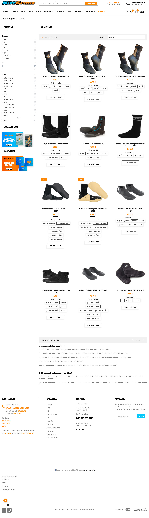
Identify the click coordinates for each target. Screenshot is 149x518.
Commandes (6, 479)
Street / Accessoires (53, 428)
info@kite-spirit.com (27, 433)
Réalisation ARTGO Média (86, 509)
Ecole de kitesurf (52, 438)
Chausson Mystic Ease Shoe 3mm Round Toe (56, 291)
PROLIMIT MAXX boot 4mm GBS (93, 143)
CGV (68, 509)
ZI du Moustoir (6, 421)
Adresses (5, 486)
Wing (48, 408)
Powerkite (50, 421)
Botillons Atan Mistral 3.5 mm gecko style (130, 76)
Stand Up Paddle (52, 414)
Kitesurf (49, 404)
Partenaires (74, 509)
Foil (48, 411)
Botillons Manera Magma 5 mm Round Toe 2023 (93, 210)
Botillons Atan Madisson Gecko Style (56, 76)
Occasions (50, 431)
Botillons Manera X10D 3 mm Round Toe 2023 (55, 210)
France (4, 426)
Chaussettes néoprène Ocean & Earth (130, 290)
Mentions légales (60, 509)
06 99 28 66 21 (21, 411)
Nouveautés (126, 37)
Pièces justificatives (8, 489)
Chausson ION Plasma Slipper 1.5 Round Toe (93, 291)
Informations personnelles (10, 476)
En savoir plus (80, 429)
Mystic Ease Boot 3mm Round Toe (56, 143)
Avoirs (4, 483)
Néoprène (50, 424)
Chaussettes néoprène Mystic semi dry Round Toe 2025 (130, 144)
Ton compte (6, 472)
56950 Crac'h (6, 423)
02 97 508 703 (21, 408)
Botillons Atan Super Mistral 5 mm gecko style (93, 77)
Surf (48, 418)
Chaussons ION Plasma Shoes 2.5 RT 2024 (130, 210)
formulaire (8, 433)
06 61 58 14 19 (17, 413)
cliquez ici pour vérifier (89, 470)
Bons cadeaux (51, 434)
